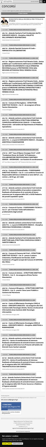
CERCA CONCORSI (23, 13)
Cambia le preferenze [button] (17, 443)
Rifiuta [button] (9, 443)
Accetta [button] (4, 443)
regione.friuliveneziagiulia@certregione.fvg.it (23, 428)
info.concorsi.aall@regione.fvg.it (9, 399)
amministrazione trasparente (23, 431)
